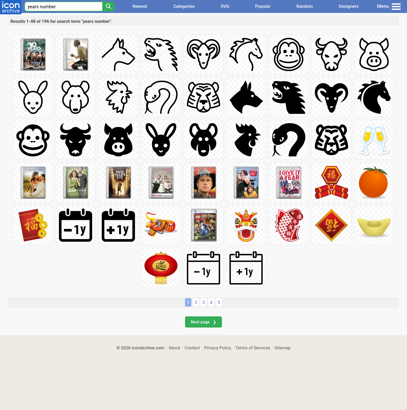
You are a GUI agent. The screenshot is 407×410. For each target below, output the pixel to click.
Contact (192, 347)
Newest (139, 6)
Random (304, 6)
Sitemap (283, 347)
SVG (225, 6)
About (174, 347)
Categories (184, 6)
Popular (262, 6)
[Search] (108, 6)
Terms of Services (252, 347)
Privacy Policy (217, 347)
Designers (348, 6)
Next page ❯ (203, 321)
